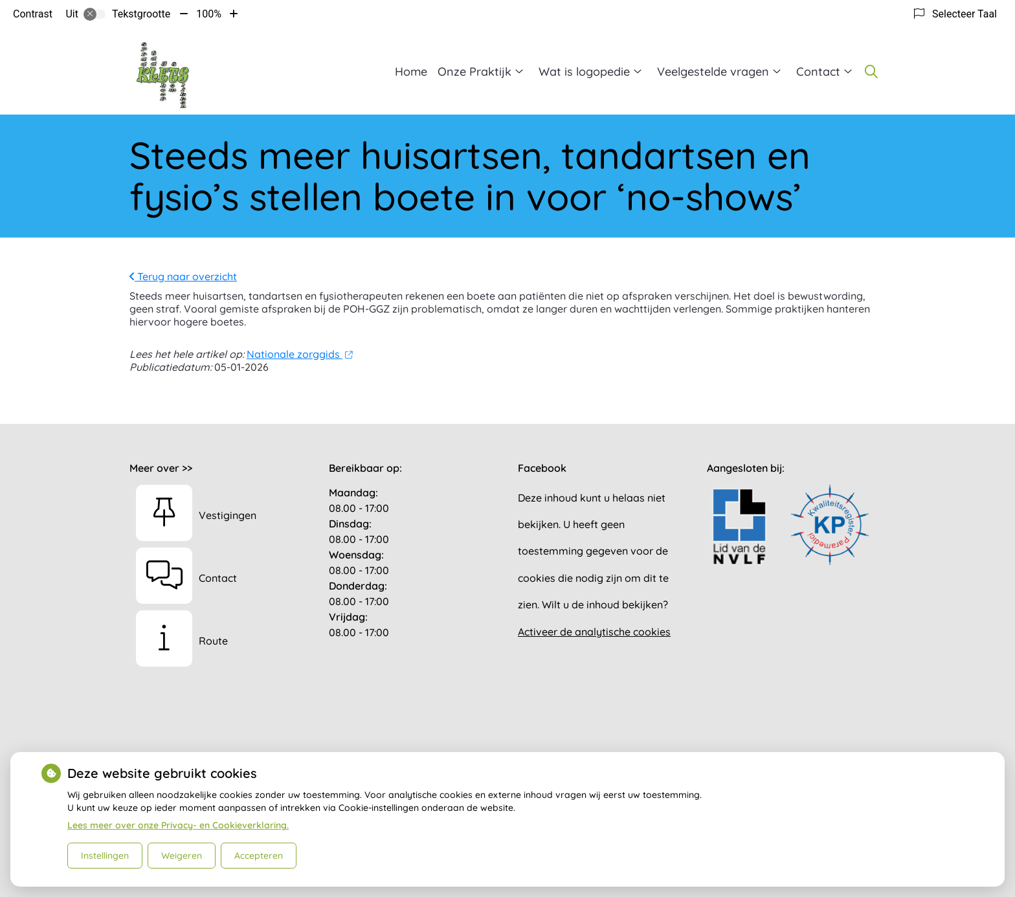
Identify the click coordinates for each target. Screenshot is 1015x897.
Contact (818, 71)
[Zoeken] (871, 71)
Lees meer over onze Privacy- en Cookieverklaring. (178, 825)
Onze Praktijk (474, 71)
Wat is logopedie (584, 71)
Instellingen (105, 855)
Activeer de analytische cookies (594, 631)
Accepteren (258, 855)
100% (208, 14)
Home (411, 71)
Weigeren (181, 855)
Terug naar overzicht (183, 276)
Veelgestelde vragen (713, 71)
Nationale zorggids (299, 354)
